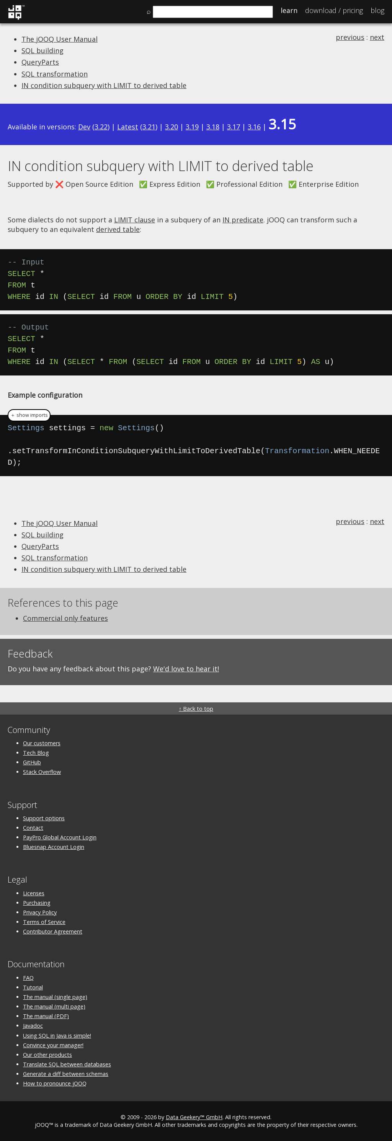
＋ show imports (29, 415)
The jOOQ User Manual (59, 39)
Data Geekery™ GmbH (194, 1117)
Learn (289, 10)
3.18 (212, 126)
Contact (33, 827)
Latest (127, 126)
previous (350, 37)
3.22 (101, 126)
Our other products (47, 1054)
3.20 (171, 126)
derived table (118, 229)
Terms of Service (44, 922)
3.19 (192, 126)
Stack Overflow (42, 771)
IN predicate (242, 219)
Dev (84, 126)
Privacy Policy (40, 912)
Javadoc (33, 1025)
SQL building (42, 50)
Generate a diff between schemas (65, 1073)
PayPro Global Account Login (59, 837)
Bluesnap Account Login (53, 846)
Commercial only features (65, 618)
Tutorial (33, 987)
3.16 (254, 126)
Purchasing (37, 902)
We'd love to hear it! (186, 668)
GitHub (32, 762)
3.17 (233, 126)
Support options (44, 818)
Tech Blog (36, 752)
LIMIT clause (134, 219)
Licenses (33, 893)
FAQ (28, 977)
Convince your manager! (53, 1045)
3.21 (148, 126)
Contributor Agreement (52, 931)
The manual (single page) (55, 997)
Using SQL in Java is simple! (57, 1035)
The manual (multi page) (54, 1006)
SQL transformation (54, 73)
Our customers (41, 743)
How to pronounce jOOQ (55, 1083)
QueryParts (40, 62)
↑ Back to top (196, 708)
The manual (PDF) (46, 1016)
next (377, 37)
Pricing (334, 10)
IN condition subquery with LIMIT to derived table (103, 85)
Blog (377, 10)
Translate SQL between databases (67, 1064)
